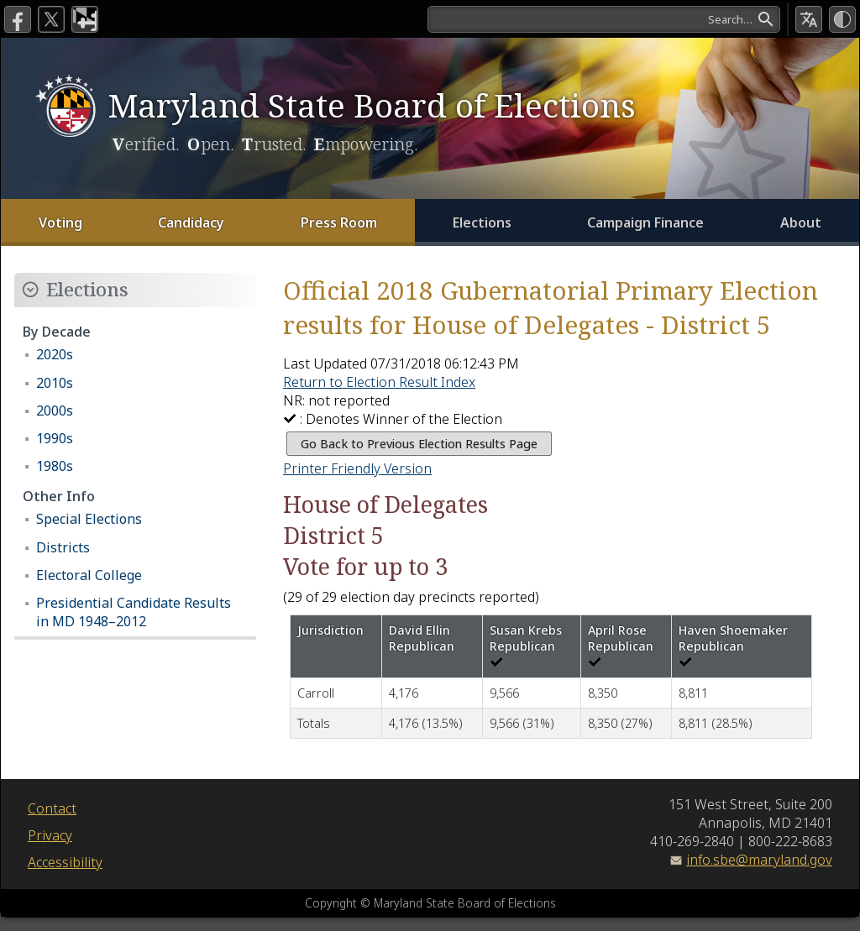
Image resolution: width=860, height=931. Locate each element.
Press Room (339, 222)
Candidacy (191, 222)
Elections (482, 222)
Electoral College (89, 575)
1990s (54, 438)
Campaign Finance (645, 222)
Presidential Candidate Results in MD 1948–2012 (133, 612)
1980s (54, 466)
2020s (54, 354)
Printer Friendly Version (357, 468)
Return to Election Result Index (379, 382)
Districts (63, 547)
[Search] (603, 19)
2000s (54, 410)
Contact (52, 808)
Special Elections (89, 519)
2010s (54, 383)
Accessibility (65, 862)
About (800, 222)
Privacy (50, 835)
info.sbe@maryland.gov (759, 859)
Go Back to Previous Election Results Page (419, 444)
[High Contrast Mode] (842, 19)
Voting (60, 222)
